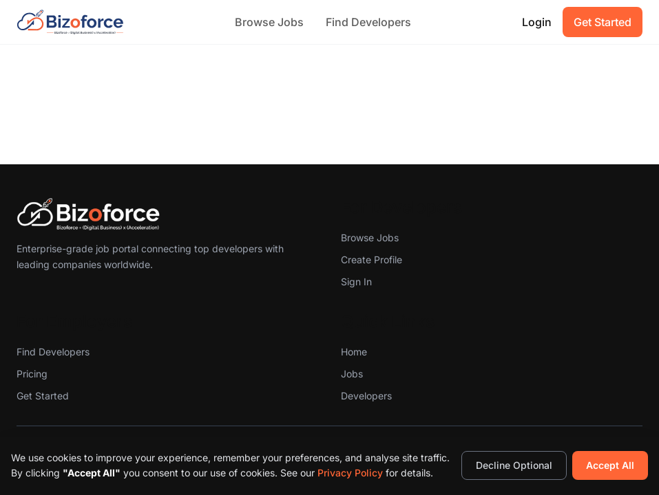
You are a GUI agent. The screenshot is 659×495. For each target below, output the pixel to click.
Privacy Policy (350, 472)
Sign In (356, 281)
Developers (366, 396)
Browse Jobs (269, 22)
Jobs (352, 374)
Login (537, 22)
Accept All (610, 465)
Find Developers (368, 22)
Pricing (32, 374)
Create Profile (371, 259)
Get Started (602, 22)
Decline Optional (514, 465)
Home (354, 352)
